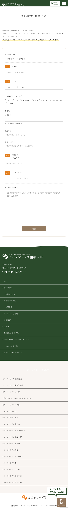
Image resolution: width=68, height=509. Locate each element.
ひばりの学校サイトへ (13, 352)
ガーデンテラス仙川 (10, 411)
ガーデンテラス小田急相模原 (14, 430)
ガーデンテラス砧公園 (11, 391)
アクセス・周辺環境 (11, 313)
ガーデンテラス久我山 (11, 404)
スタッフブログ (9, 346)
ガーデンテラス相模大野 (12, 437)
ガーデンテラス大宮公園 (12, 482)
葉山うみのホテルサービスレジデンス (17, 398)
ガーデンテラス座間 (10, 450)
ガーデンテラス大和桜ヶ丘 (13, 456)
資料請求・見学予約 (11, 333)
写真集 (6, 326)
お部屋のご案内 (10, 300)
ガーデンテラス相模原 (11, 443)
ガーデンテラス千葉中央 (12, 476)
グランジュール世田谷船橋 (13, 385)
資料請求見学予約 (55, 3)
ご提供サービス (10, 294)
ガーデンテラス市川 (10, 463)
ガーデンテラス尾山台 (11, 424)
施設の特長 (8, 288)
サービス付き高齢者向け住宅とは (16, 339)
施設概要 (7, 320)
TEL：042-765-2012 (14, 272)
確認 (34, 229)
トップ (6, 281)
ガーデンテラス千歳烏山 (12, 379)
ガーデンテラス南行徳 (11, 469)
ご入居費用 (8, 307)
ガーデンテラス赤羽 (10, 417)
